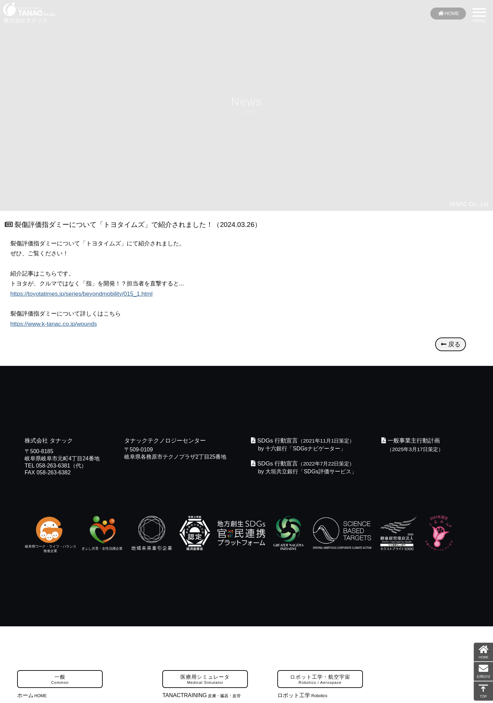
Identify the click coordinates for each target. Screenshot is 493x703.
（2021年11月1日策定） (304, 441)
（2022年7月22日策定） (304, 464)
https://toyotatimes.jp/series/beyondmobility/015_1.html (82, 293)
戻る (450, 345)
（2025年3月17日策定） (417, 450)
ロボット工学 (302, 696)
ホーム (32, 696)
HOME (448, 13)
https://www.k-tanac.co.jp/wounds (54, 323)
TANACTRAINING (201, 696)
